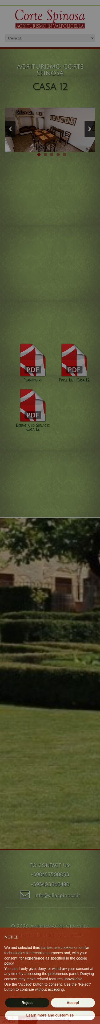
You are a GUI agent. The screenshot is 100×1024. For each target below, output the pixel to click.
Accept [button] (73, 1013)
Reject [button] (27, 1013)
